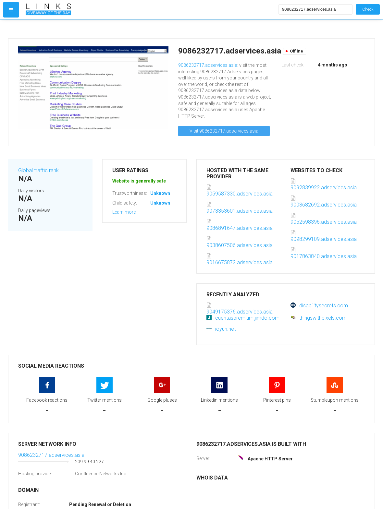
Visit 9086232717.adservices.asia (224, 131)
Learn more (124, 212)
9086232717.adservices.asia (207, 65)
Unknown (160, 193)
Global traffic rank (38, 170)
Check (367, 9)
